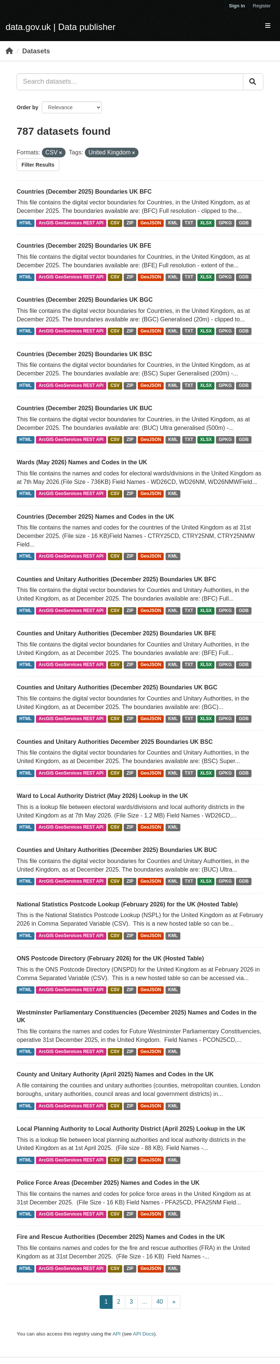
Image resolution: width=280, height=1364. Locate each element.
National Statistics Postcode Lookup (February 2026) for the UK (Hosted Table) (127, 904)
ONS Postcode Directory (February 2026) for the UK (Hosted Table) (110, 958)
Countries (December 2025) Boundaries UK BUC (84, 408)
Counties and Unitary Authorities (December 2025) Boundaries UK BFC (116, 579)
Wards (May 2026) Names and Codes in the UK (82, 462)
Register (262, 6)
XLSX (205, 222)
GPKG (225, 222)
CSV (115, 222)
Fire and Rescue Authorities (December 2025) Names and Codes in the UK (121, 1237)
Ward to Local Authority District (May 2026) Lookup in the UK (102, 796)
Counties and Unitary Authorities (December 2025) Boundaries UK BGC (117, 687)
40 (159, 1301)
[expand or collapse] (267, 26)
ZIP (130, 222)
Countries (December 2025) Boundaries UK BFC (84, 191)
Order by (27, 107)
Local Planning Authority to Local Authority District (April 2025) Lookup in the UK (131, 1129)
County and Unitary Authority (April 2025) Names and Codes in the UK (115, 1074)
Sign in (237, 6)
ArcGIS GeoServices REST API (71, 222)
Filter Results (37, 165)
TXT (189, 222)
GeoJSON (150, 222)
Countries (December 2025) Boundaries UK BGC (85, 300)
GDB (244, 222)
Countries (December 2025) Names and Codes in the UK (95, 517)
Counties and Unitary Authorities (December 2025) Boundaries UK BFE (116, 633)
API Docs (143, 1334)
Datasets (36, 51)
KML (173, 222)
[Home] (9, 51)
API (117, 1334)
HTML (25, 222)
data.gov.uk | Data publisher (61, 27)
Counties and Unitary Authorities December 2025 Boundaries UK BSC (115, 742)
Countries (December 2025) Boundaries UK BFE (84, 246)
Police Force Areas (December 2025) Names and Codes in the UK (108, 1183)
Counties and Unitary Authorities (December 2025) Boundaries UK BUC (117, 850)
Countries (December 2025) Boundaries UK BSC (84, 354)
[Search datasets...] (130, 81)
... (144, 1301)
